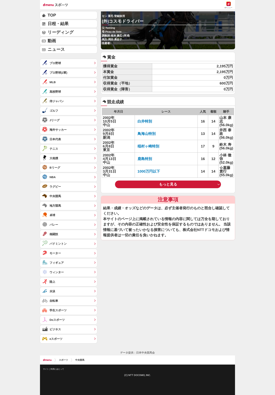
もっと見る (168, 184)
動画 (52, 40)
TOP (52, 15)
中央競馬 (79, 360)
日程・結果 (58, 23)
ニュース (56, 49)
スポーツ (63, 360)
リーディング (61, 32)
